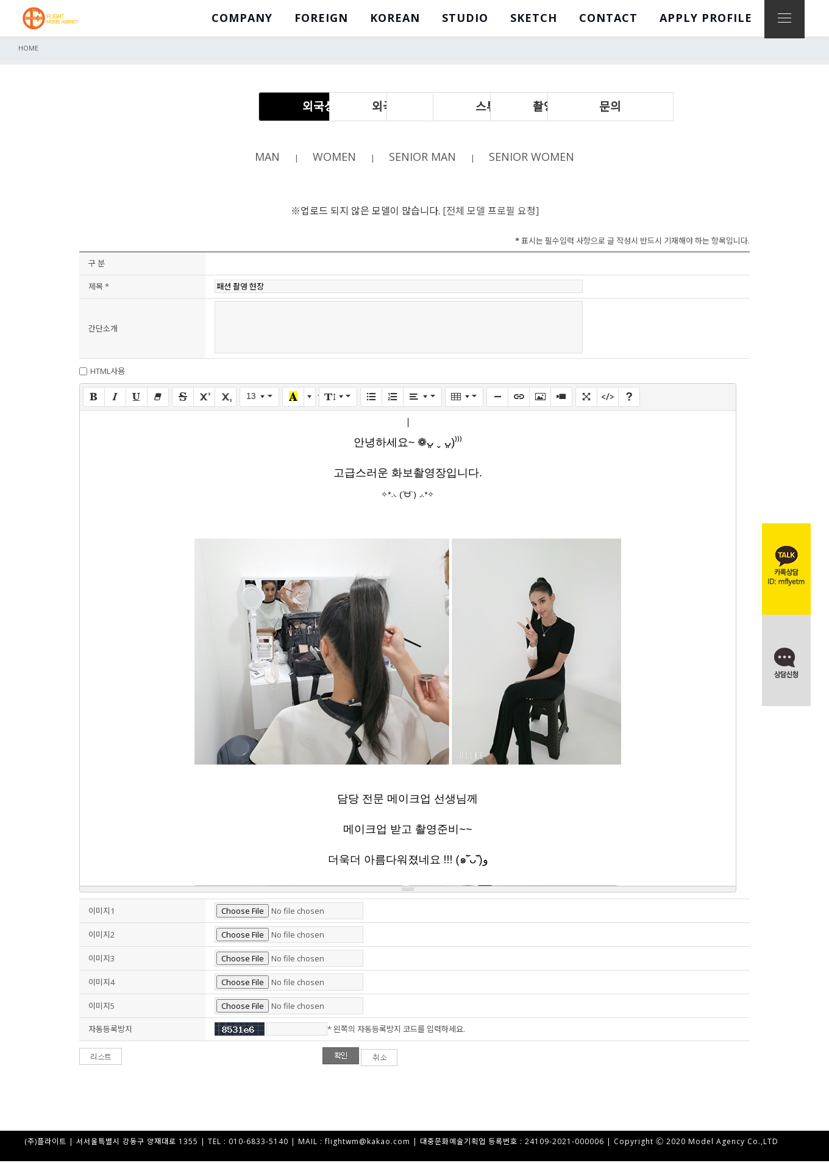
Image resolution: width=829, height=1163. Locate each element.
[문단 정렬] (422, 398)
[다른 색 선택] (310, 398)
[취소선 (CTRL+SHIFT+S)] (183, 398)
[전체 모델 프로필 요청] (491, 211)
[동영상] (561, 398)
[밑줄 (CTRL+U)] (137, 398)
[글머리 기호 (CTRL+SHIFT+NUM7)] (371, 398)
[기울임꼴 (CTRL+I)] (115, 398)
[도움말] (629, 398)
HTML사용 (107, 372)
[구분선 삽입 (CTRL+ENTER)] (497, 398)
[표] (464, 398)
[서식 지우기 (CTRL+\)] (158, 398)
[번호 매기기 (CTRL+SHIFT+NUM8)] (393, 398)
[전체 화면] (586, 398)
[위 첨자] (204, 398)
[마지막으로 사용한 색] (293, 398)
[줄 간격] (338, 398)
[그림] (540, 398)
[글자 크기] (259, 398)
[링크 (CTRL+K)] (519, 398)
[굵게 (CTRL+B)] (94, 398)
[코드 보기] (608, 398)
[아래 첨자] (226, 398)
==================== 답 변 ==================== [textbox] (408, 651)
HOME (28, 47)
